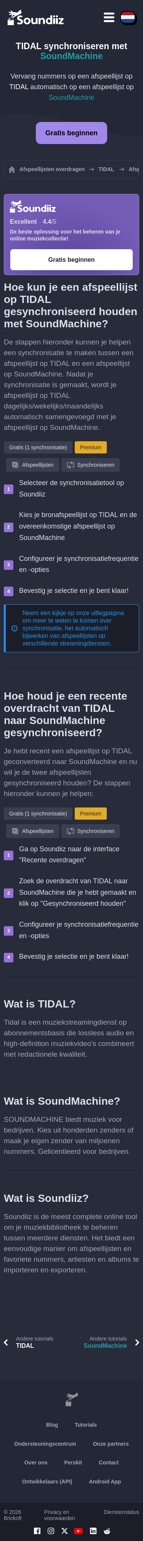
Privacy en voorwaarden (59, 1515)
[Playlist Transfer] (36, 17)
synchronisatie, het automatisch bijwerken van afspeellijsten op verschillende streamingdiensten (66, 636)
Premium (90, 447)
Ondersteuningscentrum (45, 1444)
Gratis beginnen (71, 133)
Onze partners (111, 1444)
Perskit (73, 1462)
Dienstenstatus (121, 1512)
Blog (52, 1425)
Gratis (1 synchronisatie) (38, 447)
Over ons (36, 1462)
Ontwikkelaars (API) (47, 1482)
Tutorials (86, 1425)
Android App (105, 1482)
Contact (109, 1462)
